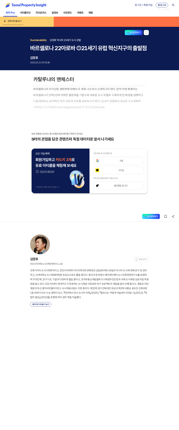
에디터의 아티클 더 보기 (40, 304)
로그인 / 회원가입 (144, 5)
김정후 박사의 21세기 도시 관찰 (65, 40)
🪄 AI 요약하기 (134, 32)
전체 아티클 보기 (12, 21)
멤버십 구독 (162, 5)
